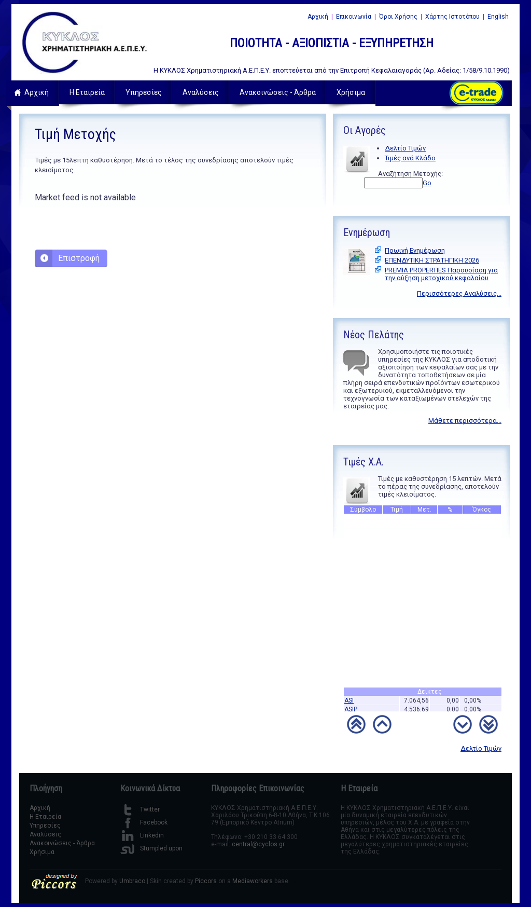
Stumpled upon (151, 848)
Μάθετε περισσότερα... (464, 420)
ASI (349, 704)
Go (427, 183)
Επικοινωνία (353, 16)
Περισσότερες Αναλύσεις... (459, 293)
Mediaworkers (252, 881)
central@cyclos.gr (258, 844)
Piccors (206, 881)
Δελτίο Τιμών (405, 148)
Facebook (143, 822)
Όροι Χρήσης (398, 16)
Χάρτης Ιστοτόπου (452, 16)
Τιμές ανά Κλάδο (410, 158)
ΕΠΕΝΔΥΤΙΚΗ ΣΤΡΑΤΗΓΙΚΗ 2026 (432, 260)
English (498, 16)
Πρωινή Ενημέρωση (415, 250)
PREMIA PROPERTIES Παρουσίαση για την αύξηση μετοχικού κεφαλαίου (441, 274)
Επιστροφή (79, 258)
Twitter (140, 809)
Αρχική (318, 16)
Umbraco (132, 881)
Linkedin (142, 835)
